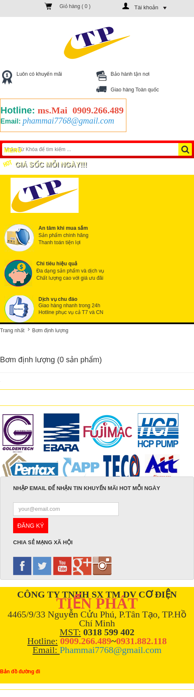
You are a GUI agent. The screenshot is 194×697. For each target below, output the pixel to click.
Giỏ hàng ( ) (75, 6)
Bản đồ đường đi (20, 672)
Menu (19, 149)
